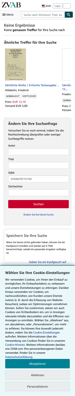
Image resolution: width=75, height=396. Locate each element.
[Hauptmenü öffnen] (9, 15)
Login (58, 5)
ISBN (11, 172)
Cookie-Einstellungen (46, 332)
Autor (11, 145)
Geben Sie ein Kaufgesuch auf (47, 262)
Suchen (38, 204)
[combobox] (43, 15)
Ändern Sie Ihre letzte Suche (38, 214)
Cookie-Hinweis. (15, 344)
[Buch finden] (69, 15)
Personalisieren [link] (37, 386)
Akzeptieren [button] (37, 363)
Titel (11, 159)
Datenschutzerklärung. (19, 357)
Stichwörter (15, 186)
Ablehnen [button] (37, 375)
